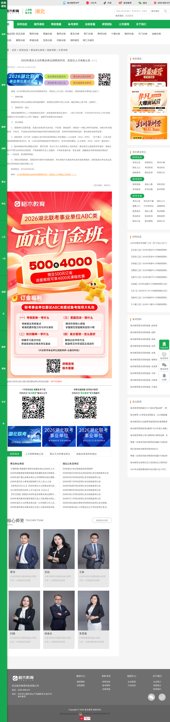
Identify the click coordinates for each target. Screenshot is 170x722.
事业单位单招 (37, 50)
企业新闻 (132, 682)
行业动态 (132, 685)
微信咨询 (164, 369)
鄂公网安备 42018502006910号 (94, 713)
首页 (14, 50)
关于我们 (141, 24)
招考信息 (22, 24)
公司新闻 (124, 24)
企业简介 (157, 682)
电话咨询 (164, 358)
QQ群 (164, 380)
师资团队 (107, 24)
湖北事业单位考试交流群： (44, 381)
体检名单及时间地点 (86, 454)
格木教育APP (73, 3)
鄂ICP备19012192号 (69, 713)
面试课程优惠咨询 (56, 76)
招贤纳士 (157, 685)
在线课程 (81, 685)
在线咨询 (164, 348)
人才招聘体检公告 (34, 454)
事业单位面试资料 (82, 76)
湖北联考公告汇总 (56, 83)
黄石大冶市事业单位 (60, 454)
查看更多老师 (102, 520)
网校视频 (56, 24)
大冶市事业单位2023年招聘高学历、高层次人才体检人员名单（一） (47, 174)
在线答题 (90, 24)
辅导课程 (39, 24)
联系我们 (157, 689)
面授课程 (129, 16)
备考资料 (73, 24)
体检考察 (51, 50)
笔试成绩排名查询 (82, 83)
